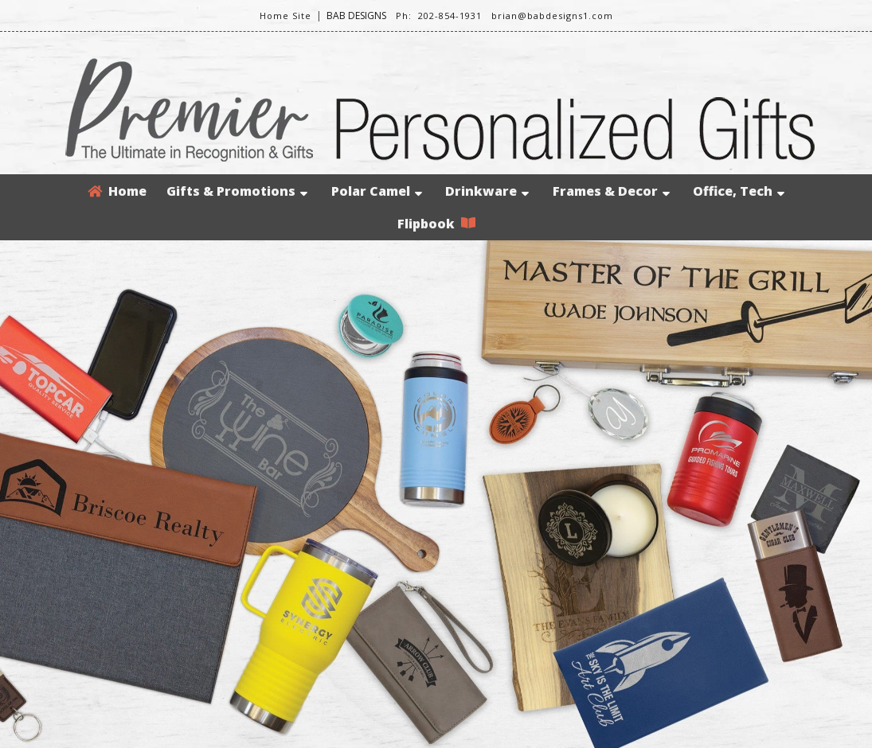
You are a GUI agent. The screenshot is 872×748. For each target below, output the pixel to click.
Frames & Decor (611, 191)
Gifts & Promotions (236, 191)
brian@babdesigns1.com (552, 15)
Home (117, 191)
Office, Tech (738, 191)
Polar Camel (376, 191)
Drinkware (487, 191)
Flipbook (436, 223)
